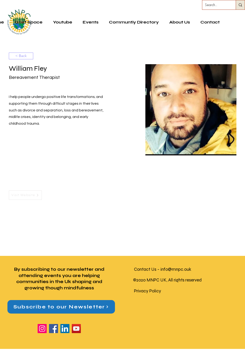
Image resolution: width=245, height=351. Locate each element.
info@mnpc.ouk (175, 269)
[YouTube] (76, 328)
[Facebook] (53, 328)
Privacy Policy (147, 291)
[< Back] (21, 56)
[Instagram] (42, 328)
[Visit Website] (25, 195)
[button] (134, 22)
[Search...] (215, 5)
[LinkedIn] (64, 328)
